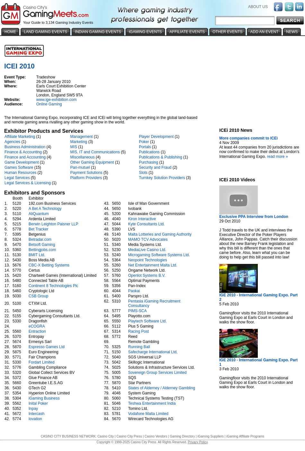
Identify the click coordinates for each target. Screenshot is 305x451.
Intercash (36, 413)
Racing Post (138, 331)
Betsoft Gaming (42, 244)
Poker (144, 142)
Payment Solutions (86, 172)
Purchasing (148, 162)
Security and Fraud (155, 167)
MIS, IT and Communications (95, 152)
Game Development (21, 162)
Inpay (33, 408)
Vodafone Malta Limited (148, 413)
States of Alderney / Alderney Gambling (161, 388)
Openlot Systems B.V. (146, 275)
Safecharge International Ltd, (153, 352)
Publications (149, 152)
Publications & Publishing (160, 157)
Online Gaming (49, 104)
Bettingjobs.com (42, 250)
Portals (145, 147)
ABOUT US (258, 7)
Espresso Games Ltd (47, 347)
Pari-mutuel (80, 167)
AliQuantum (39, 214)
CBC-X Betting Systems (49, 265)
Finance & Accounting (23, 152)
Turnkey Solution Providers (162, 178)
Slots (143, 172)
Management (81, 136)
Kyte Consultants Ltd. (146, 224)
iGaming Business (44, 398)
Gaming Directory (182, 436)
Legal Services (17, 178)
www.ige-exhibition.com (56, 99)
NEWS (292, 32)
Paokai (134, 291)
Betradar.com (40, 239)
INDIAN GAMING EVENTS (98, 32)
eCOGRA (37, 326)
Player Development (156, 136)
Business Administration (24, 147)
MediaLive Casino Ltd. (147, 250)
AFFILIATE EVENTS (187, 32)
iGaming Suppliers (210, 436)
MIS (73, 147)
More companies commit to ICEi (248, 138)
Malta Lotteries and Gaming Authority (159, 234)
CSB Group (38, 296)
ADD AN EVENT (264, 32)
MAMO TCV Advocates (148, 239)
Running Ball (139, 347)
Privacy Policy (198, 442)
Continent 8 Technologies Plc (53, 286)
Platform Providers (86, 178)
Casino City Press (129, 436)
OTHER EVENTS (227, 32)
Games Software (18, 167)
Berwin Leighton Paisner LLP (53, 224)
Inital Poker (38, 403)
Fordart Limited (42, 362)
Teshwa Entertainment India (152, 403)
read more (278, 156)
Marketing (78, 142)
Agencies (12, 142)
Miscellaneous (82, 157)
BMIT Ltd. (37, 255)
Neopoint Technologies (147, 260)
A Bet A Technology (45, 208)
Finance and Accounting (25, 157)
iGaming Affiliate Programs (245, 436)
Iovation (35, 419)
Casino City (105, 436)
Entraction (37, 331)
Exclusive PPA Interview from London (253, 216)
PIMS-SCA (137, 311)
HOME (10, 32)
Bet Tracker (38, 229)
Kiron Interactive (142, 219)
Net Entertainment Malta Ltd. (152, 265)
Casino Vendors (155, 436)
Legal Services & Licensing (27, 183)
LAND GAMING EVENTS (45, 32)
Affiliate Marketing (19, 136)
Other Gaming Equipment (92, 162)
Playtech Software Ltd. (147, 321)
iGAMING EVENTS (145, 32)
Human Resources (20, 172)
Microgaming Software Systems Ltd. (159, 255)
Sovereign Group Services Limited (157, 372)
